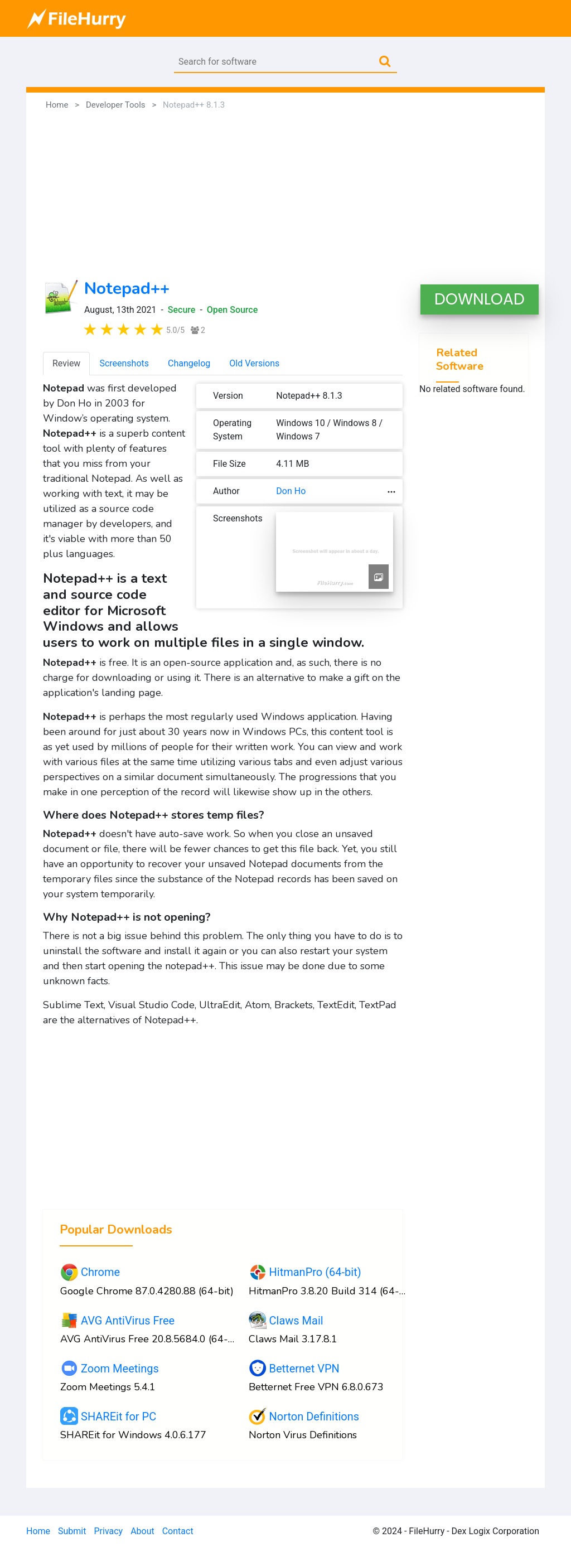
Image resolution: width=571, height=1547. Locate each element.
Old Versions (254, 363)
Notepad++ (127, 288)
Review (66, 363)
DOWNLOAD (479, 299)
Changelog (189, 363)
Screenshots (124, 363)
